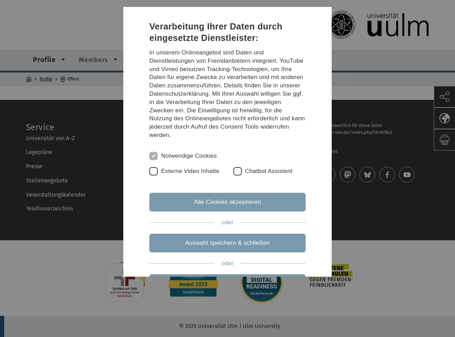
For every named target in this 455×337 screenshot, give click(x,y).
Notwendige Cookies (189, 156)
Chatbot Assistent (269, 171)
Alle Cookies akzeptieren (227, 202)
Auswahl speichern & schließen (227, 243)
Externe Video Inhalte (190, 171)
